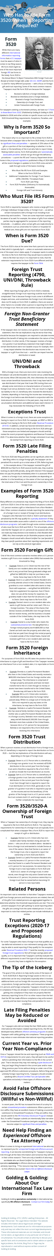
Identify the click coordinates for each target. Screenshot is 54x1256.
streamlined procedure (17, 1107)
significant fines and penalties (15, 143)
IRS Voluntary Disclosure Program (32, 1116)
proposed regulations (19, 160)
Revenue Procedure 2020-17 (18, 950)
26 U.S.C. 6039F (36, 81)
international (37, 1146)
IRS (9, 72)
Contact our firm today (40, 1202)
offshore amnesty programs (34, 1031)
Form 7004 (38, 263)
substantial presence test (21, 625)
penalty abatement (40, 518)
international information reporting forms (10, 56)
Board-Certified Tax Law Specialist (32, 1076)
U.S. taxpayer (16, 58)
